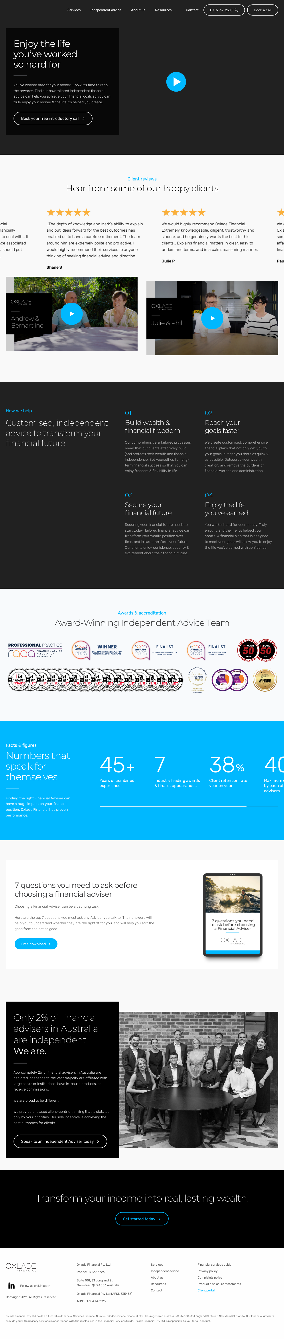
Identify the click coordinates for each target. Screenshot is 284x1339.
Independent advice (106, 10)
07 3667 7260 (97, 1272)
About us (138, 10)
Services (74, 10)
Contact (192, 10)
